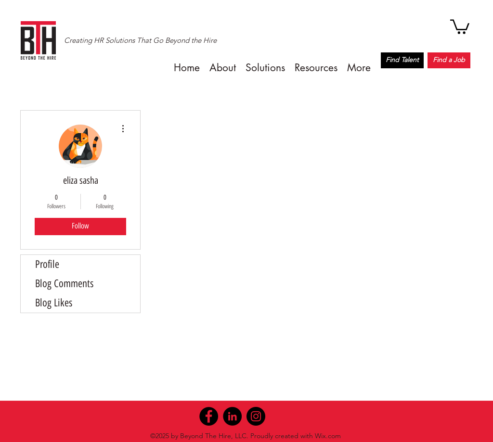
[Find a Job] (449, 60)
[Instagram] (255, 416)
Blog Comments (64, 283)
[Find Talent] (402, 60)
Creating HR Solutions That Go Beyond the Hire (140, 40)
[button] (459, 26)
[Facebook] (208, 416)
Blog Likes (53, 302)
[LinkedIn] (232, 416)
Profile (47, 264)
